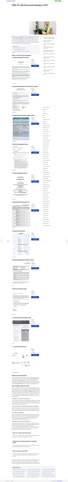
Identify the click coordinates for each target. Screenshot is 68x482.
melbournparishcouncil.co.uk (16, 372)
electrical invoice (33, 387)
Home (12, 3)
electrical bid (21, 36)
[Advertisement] (34, 13)
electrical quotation (19, 37)
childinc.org (13, 314)
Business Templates (17, 3)
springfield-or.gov (14, 112)
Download (35, 65)
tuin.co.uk (13, 343)
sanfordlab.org (14, 170)
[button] (61, 0)
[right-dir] (66, 241)
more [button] (14, 52)
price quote (38, 382)
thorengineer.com (14, 141)
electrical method (32, 36)
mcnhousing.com (14, 83)
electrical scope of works (35, 377)
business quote (28, 37)
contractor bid (30, 390)
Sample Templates (59, 480)
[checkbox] (6, 0)
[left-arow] (1, 241)
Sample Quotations (23, 3)
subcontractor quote (18, 382)
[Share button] (8, 241)
